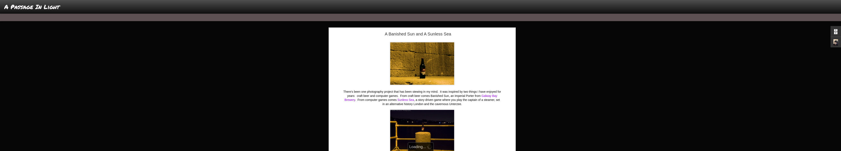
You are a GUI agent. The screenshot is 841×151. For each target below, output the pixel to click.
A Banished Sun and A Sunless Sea (418, 34)
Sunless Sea (405, 100)
